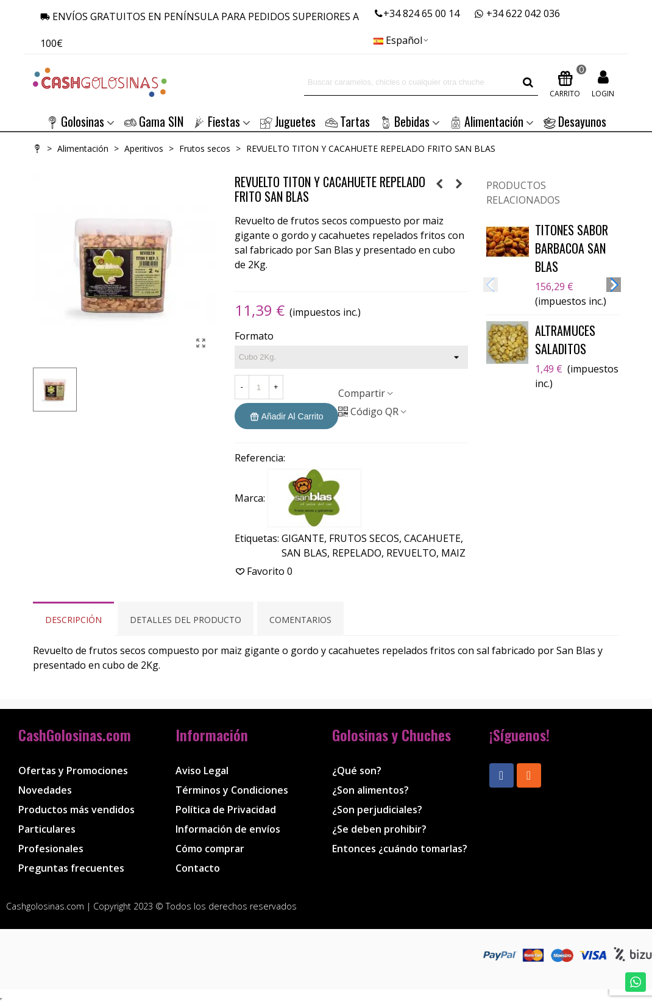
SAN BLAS (304, 553)
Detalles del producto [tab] (185, 619)
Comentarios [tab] (300, 619)
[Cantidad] (259, 387)
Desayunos (575, 121)
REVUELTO (411, 553)
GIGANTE (303, 538)
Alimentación (486, 121)
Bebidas (405, 121)
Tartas (347, 121)
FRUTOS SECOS (364, 538)
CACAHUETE (432, 538)
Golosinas (75, 121)
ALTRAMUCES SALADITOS (565, 339)
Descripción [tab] (73, 619)
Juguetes (288, 121)
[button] (613, 284)
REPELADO (356, 553)
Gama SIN (153, 121)
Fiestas (216, 121)
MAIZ (453, 553)
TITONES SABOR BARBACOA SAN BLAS (571, 248)
